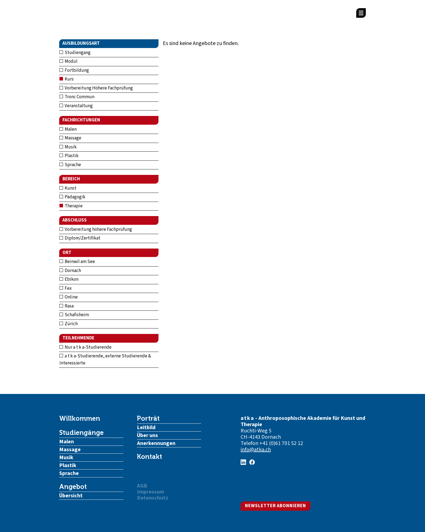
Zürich (68, 324)
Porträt (148, 418)
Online (68, 297)
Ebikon (69, 279)
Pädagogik (72, 197)
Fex (65, 288)
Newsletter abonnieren (275, 506)
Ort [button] (66, 252)
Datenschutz (152, 498)
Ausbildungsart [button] (81, 43)
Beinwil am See (77, 261)
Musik (68, 147)
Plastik (69, 156)
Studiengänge (81, 433)
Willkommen (79, 418)
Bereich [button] (71, 179)
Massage (70, 138)
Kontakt (149, 457)
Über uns (147, 435)
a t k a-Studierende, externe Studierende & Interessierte (105, 359)
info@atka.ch (256, 449)
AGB (142, 486)
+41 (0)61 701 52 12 (281, 443)
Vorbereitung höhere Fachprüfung (95, 229)
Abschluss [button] (74, 220)
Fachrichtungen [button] (81, 120)
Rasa (66, 306)
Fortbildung (74, 70)
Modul (68, 61)
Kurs (66, 79)
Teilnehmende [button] (78, 338)
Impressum (150, 492)
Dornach (70, 270)
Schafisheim (74, 315)
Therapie (71, 206)
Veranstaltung (76, 106)
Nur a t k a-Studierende (85, 347)
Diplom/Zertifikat (79, 238)
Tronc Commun (76, 97)
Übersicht (71, 496)
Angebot (73, 487)
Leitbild (146, 427)
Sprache (70, 165)
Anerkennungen (156, 443)
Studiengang (75, 52)
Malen (68, 129)
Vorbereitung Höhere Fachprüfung (96, 88)
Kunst (67, 188)
